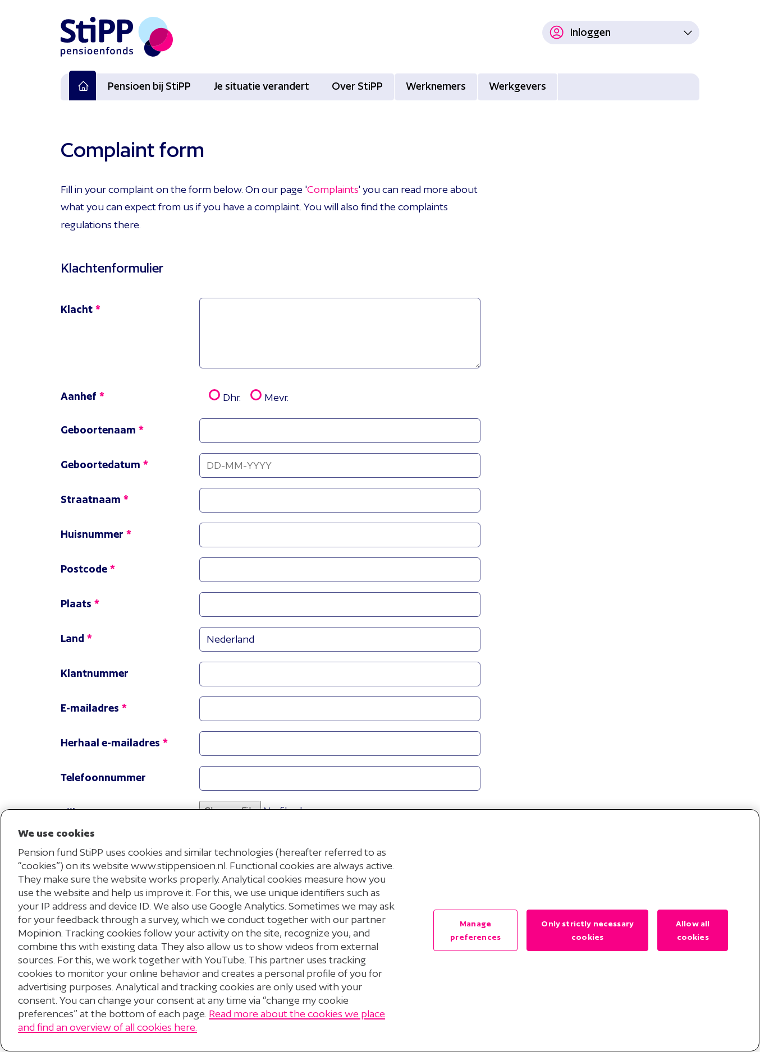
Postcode (84, 569)
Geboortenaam (98, 430)
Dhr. (220, 395)
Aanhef (79, 396)
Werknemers (436, 86)
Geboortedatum (100, 464)
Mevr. (265, 395)
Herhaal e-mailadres (110, 743)
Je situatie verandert (261, 86)
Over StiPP (357, 86)
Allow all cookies (692, 930)
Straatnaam (91, 499)
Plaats (76, 604)
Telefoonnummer (103, 777)
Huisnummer (92, 534)
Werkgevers (517, 86)
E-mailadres (90, 708)
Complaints (332, 189)
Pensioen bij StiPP (149, 86)
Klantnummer (95, 673)
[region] (380, 930)
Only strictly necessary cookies (587, 930)
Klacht (77, 309)
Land (72, 638)
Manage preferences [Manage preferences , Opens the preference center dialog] (475, 930)
